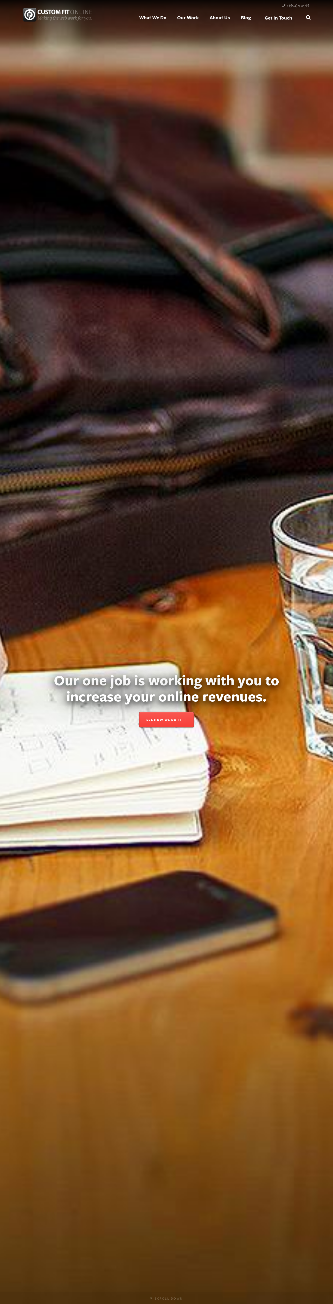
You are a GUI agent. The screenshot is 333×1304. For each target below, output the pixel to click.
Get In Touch (278, 17)
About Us (220, 17)
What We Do (152, 17)
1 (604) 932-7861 (299, 5)
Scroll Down (169, 1298)
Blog (246, 17)
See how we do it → (166, 719)
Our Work (188, 17)
